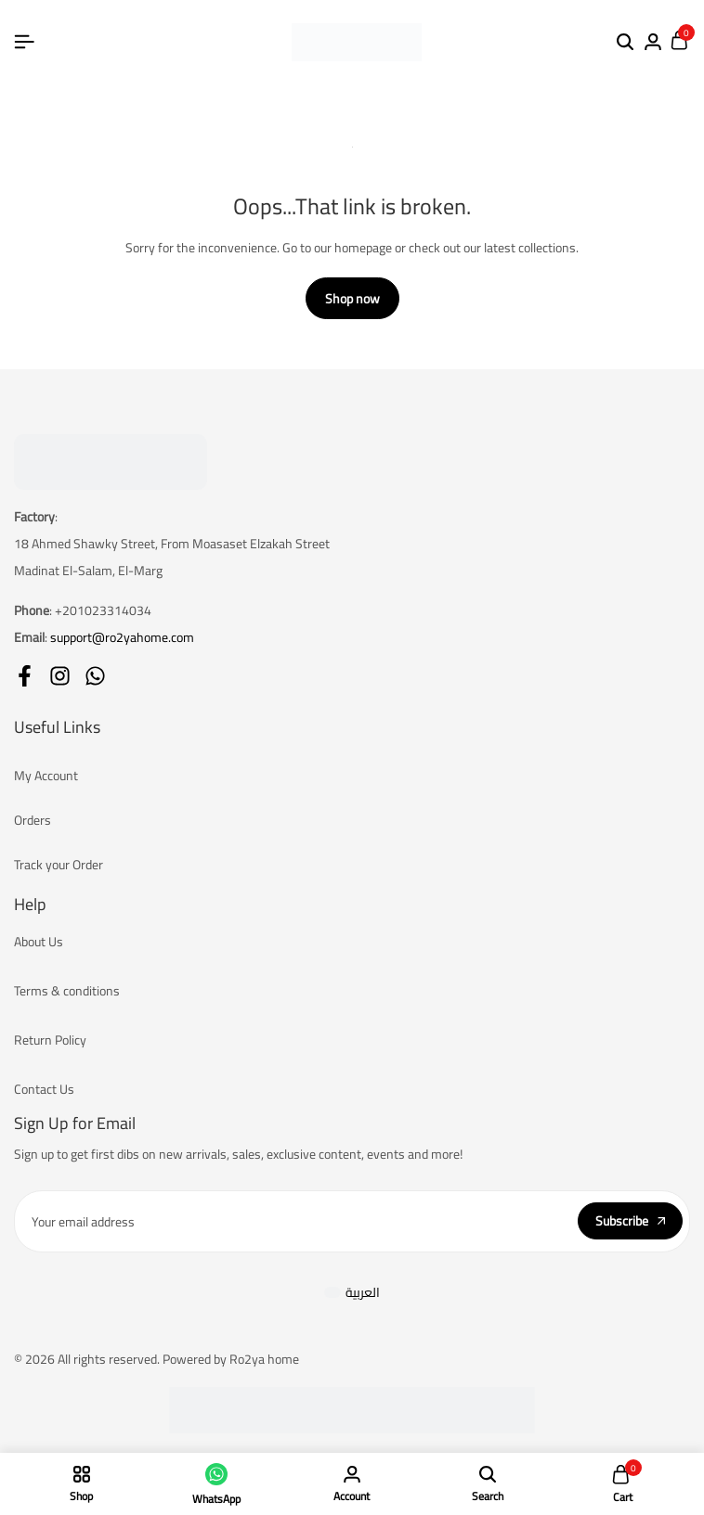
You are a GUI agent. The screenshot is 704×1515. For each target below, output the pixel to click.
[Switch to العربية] (352, 1292)
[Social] (24, 676)
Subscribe (630, 1221)
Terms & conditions (67, 991)
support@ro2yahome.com (122, 637)
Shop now (352, 299)
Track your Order (58, 865)
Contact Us (44, 1089)
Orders (32, 820)
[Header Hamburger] (24, 42)
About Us (38, 942)
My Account (46, 776)
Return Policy (50, 1040)
